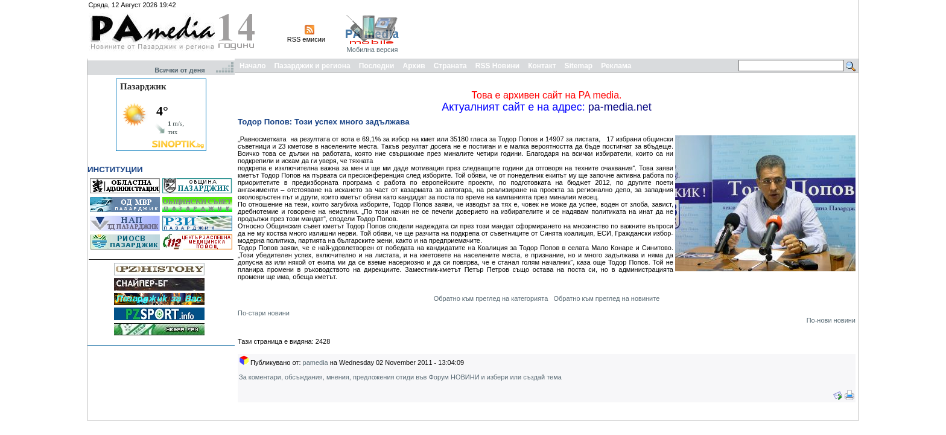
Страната (450, 66)
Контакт (542, 66)
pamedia (315, 362)
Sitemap (579, 66)
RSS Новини (497, 66)
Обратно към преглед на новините (606, 298)
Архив (413, 66)
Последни (377, 66)
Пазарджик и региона (312, 66)
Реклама (616, 66)
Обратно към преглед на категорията (491, 298)
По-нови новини (831, 320)
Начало (252, 66)
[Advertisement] (637, 29)
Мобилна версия (372, 49)
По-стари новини (264, 313)
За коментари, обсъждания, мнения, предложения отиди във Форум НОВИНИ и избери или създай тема (400, 377)
